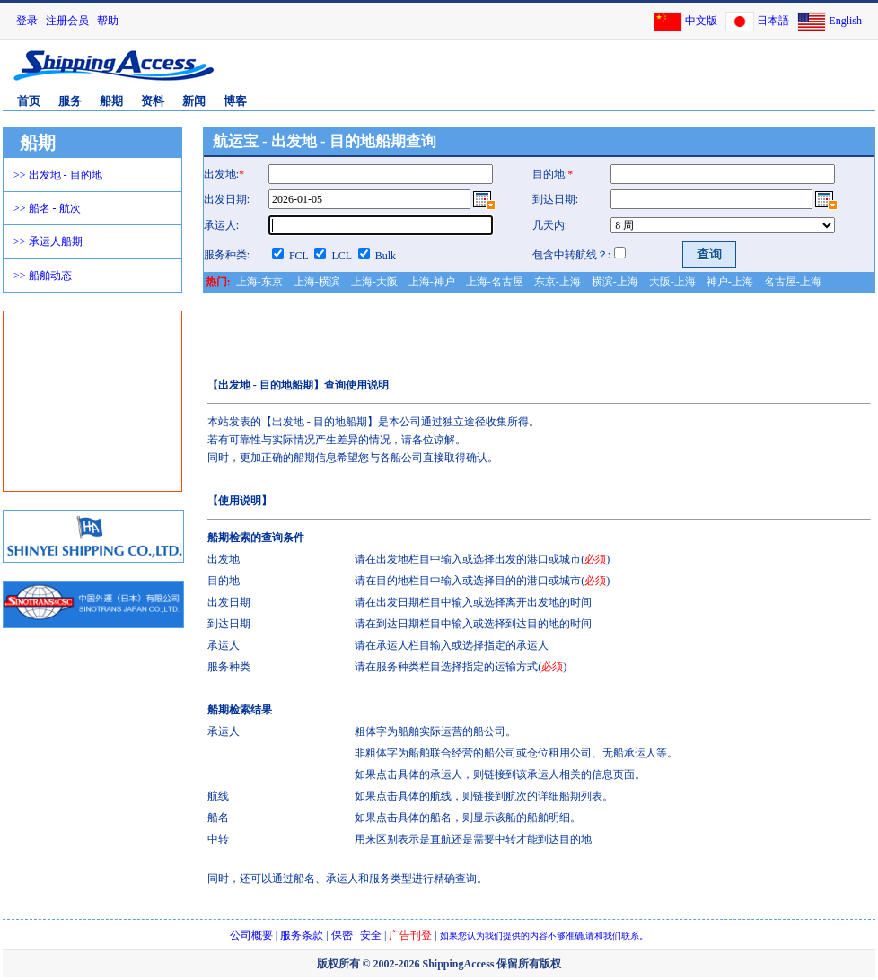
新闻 (194, 101)
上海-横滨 (317, 282)
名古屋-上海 (792, 282)
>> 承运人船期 (48, 241)
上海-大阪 (374, 282)
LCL (341, 255)
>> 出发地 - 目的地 (57, 175)
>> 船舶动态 (42, 275)
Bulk (385, 255)
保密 (342, 935)
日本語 (773, 20)
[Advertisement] (93, 401)
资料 (152, 101)
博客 (235, 101)
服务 (70, 101)
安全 (371, 935)
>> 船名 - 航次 (47, 208)
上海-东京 (259, 282)
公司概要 (251, 935)
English (845, 20)
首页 (28, 101)
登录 (27, 20)
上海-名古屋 (494, 282)
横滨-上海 (615, 282)
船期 (111, 101)
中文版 (701, 20)
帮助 (108, 20)
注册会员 (67, 20)
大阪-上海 (672, 282)
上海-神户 (431, 282)
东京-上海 (557, 282)
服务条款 (301, 935)
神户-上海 (730, 282)
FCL (299, 255)
